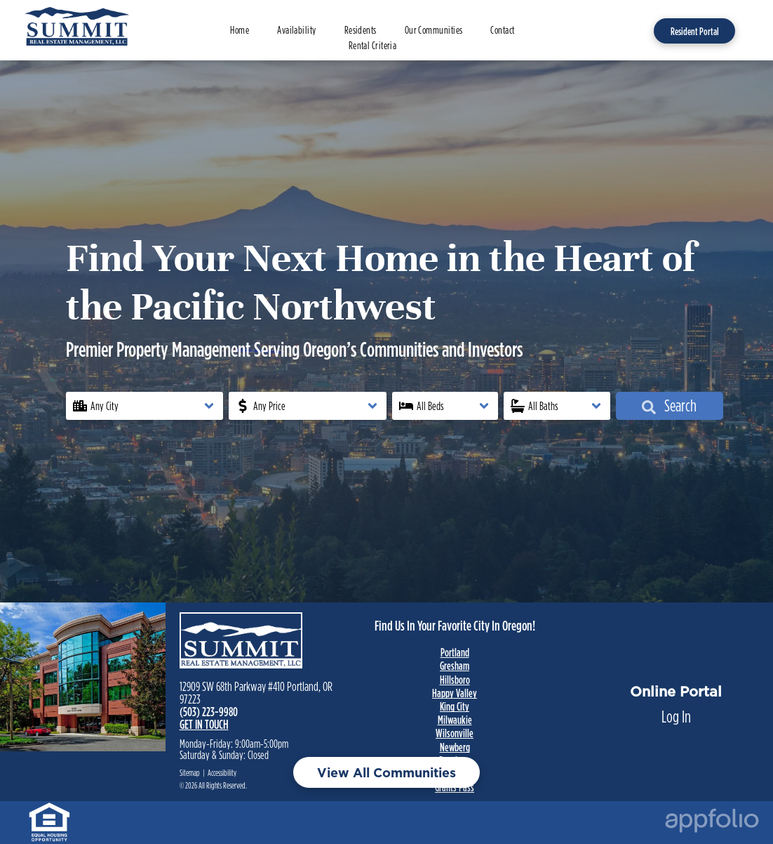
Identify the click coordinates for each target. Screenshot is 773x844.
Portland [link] (455, 652)
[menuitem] (239, 30)
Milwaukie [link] (455, 719)
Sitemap (190, 772)
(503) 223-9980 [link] (209, 711)
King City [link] (454, 706)
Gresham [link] (454, 665)
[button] (145, 406)
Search (669, 405)
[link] (49, 813)
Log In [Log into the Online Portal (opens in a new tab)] (676, 716)
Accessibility (222, 772)
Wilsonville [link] (454, 733)
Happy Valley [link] (454, 693)
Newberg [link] (455, 747)
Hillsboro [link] (455, 679)
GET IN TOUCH (204, 724)
